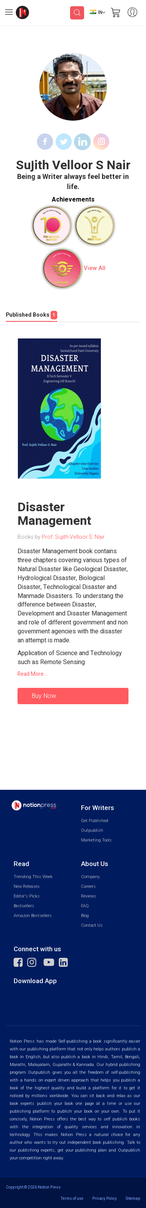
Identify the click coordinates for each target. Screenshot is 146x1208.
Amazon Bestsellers (33, 915)
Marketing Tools (96, 840)
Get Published (94, 820)
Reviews (88, 896)
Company (90, 876)
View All (95, 268)
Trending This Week (33, 876)
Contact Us (92, 925)
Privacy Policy (104, 1198)
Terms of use (72, 1198)
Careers (88, 886)
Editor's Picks (27, 896)
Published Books (31, 315)
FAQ (85, 905)
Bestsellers (24, 905)
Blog (85, 915)
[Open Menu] (9, 13)
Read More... (32, 674)
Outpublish (92, 830)
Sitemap (133, 1198)
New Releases (27, 886)
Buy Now (44, 696)
